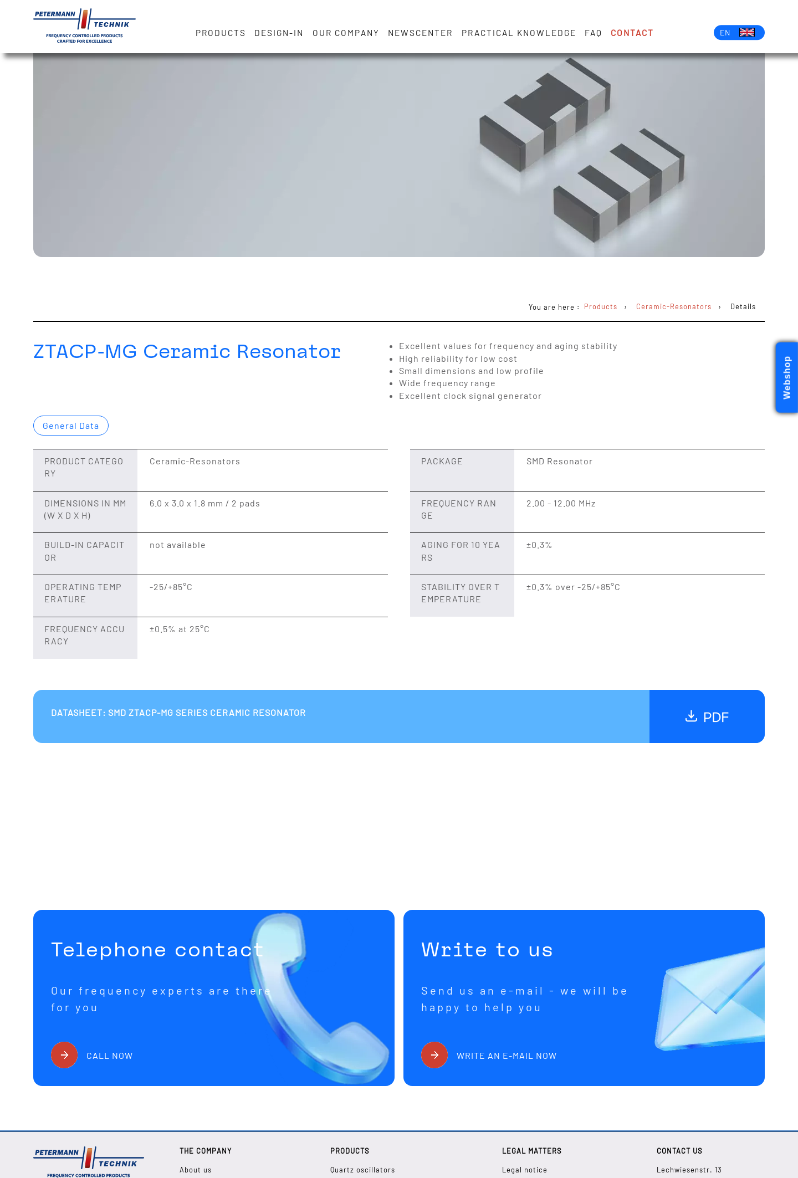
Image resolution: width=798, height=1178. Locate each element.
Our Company (346, 33)
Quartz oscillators (362, 1169)
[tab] (71, 426)
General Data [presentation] (71, 425)
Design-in (279, 33)
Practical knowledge (519, 33)
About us (196, 1169)
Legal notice (525, 1169)
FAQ (593, 33)
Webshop (787, 378)
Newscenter (420, 33)
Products (221, 33)
